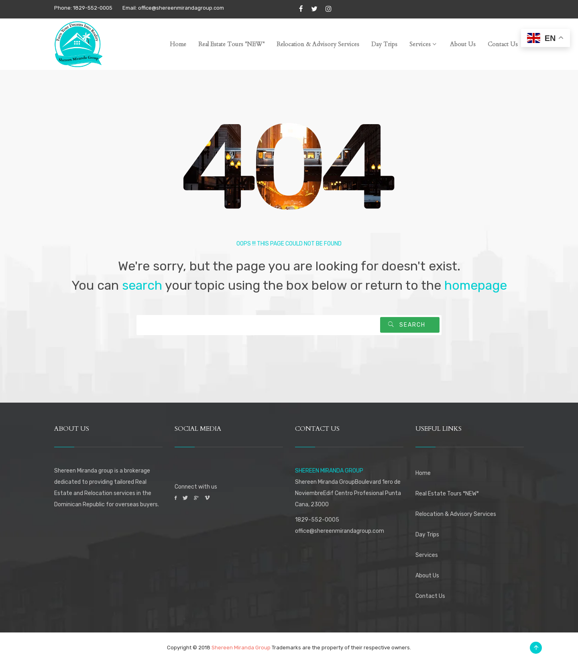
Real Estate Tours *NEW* (447, 493)
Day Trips (427, 534)
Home (423, 473)
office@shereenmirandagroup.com (339, 531)
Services (426, 555)
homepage (475, 285)
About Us (427, 575)
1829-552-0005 (317, 519)
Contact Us (430, 596)
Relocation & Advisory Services (455, 514)
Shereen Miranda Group (241, 648)
